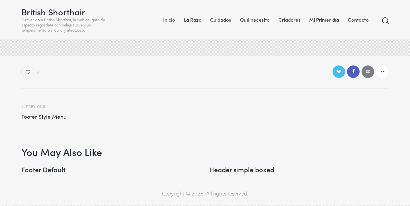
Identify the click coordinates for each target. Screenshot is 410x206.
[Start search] (385, 21)
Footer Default (43, 170)
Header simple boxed (242, 170)
